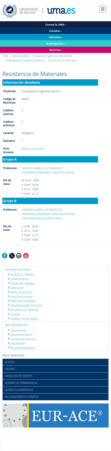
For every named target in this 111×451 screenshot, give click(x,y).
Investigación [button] (55, 43)
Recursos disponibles (21, 348)
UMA (5, 56)
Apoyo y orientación (20, 334)
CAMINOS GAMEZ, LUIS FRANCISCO (42, 168)
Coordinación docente (21, 339)
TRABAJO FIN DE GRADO (22, 319)
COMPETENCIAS (18, 279)
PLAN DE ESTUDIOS (20, 297)
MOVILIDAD (15, 288)
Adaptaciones (16, 330)
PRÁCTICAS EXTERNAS (21, 301)
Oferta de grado (21, 56)
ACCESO (9, 362)
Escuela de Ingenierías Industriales (52, 56)
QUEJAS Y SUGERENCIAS (19, 390)
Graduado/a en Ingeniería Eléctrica (24, 60)
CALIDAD (10, 369)
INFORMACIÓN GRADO (18, 269)
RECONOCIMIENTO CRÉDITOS (22, 397)
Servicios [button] (55, 50)
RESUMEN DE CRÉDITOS (22, 310)
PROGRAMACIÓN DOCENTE (24, 305)
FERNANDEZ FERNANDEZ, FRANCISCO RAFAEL (48, 172)
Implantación (16, 343)
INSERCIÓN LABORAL (21, 283)
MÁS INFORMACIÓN (16, 325)
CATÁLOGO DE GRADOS (18, 376)
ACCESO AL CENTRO (20, 274)
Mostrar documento (33, 148)
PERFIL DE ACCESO (19, 292)
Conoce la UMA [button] (55, 24)
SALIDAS (13, 314)
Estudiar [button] (55, 31)
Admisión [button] (55, 37)
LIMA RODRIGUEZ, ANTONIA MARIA (42, 218)
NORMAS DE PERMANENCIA (21, 383)
